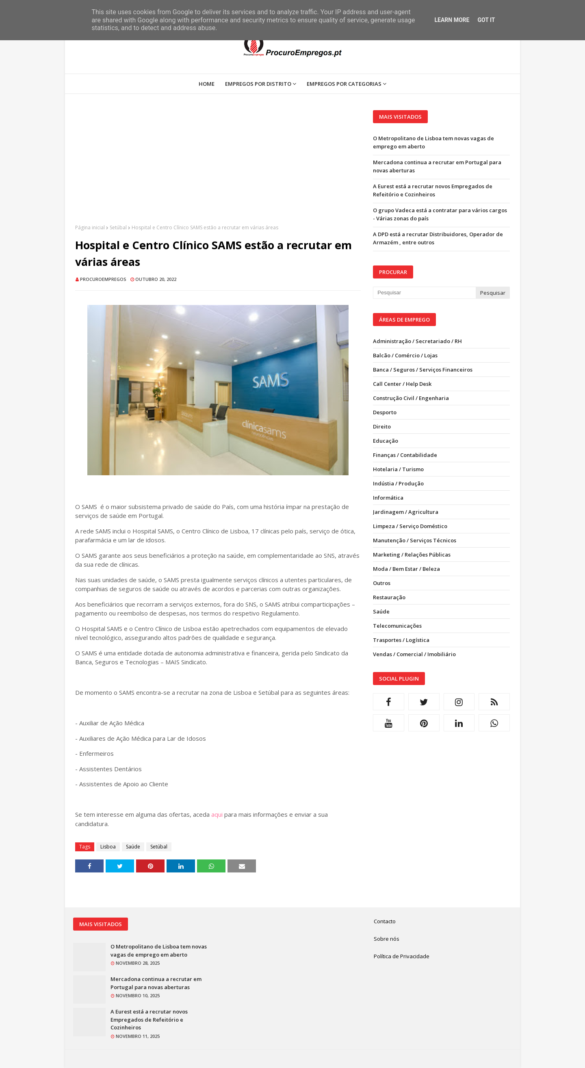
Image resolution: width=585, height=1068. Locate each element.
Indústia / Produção (398, 483)
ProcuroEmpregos (103, 279)
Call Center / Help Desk (402, 383)
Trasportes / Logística (401, 640)
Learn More (451, 20)
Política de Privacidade (401, 956)
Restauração (389, 597)
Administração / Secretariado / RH (417, 341)
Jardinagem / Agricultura (405, 512)
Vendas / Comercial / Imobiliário (414, 654)
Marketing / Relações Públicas (412, 554)
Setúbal (118, 227)
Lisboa (108, 846)
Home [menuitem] (206, 83)
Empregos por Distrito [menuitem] (258, 83)
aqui (217, 814)
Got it (486, 20)
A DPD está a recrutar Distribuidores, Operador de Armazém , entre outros (438, 238)
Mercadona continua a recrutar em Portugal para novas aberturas (437, 166)
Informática (388, 497)
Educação (385, 440)
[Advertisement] (218, 167)
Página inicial (90, 227)
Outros (381, 583)
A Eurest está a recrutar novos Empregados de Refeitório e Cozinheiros (432, 190)
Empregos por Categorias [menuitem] (344, 83)
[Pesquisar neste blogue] (424, 293)
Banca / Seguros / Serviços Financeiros (422, 369)
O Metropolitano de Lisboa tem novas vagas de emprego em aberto (433, 142)
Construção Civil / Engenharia (411, 398)
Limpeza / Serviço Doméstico (410, 526)
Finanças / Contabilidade (405, 455)
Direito (382, 426)
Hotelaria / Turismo (398, 469)
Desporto (384, 412)
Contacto (385, 921)
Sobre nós (386, 938)
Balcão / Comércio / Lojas (405, 355)
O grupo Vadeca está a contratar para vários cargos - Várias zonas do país (440, 214)
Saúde (133, 846)
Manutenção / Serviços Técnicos (414, 540)
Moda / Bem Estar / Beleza (406, 568)
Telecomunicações (397, 625)
